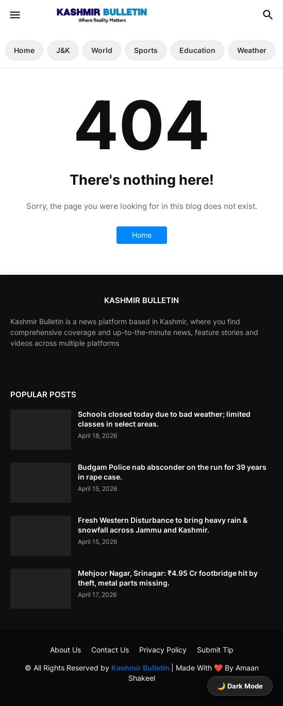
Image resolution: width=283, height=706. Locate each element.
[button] (14, 15)
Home (24, 50)
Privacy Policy (163, 649)
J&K (63, 50)
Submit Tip (215, 649)
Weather (252, 50)
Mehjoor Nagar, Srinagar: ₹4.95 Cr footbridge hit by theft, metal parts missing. (168, 578)
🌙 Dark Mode (240, 686)
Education (197, 50)
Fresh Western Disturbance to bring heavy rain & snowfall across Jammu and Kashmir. (162, 525)
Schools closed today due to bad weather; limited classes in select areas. (164, 419)
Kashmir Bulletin (141, 667)
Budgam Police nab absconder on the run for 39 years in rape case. (172, 472)
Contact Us (110, 649)
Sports (146, 50)
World (101, 50)
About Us (65, 649)
